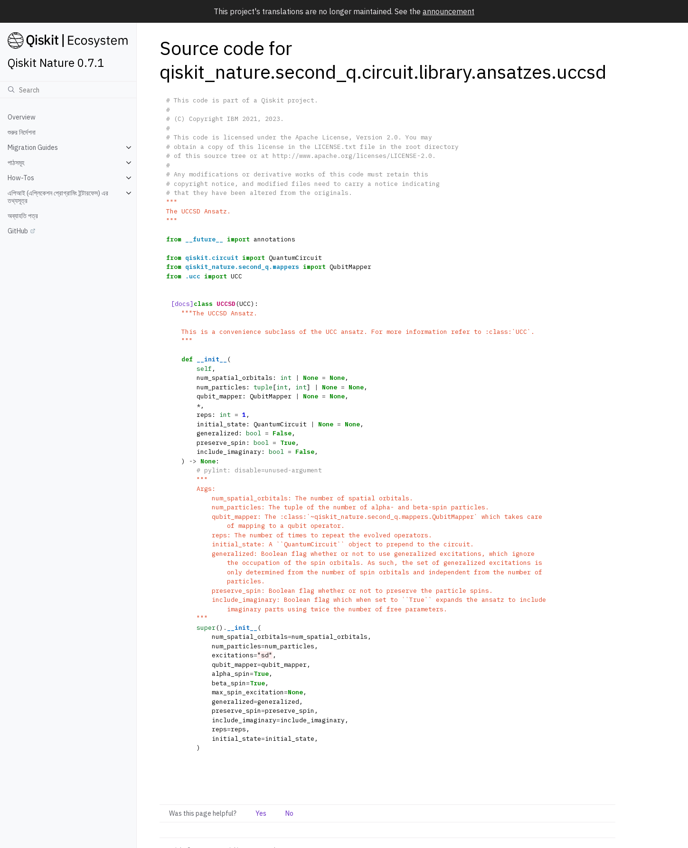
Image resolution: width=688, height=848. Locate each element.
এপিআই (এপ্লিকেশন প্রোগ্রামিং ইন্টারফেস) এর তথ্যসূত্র (58, 197)
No (289, 813)
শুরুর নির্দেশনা (22, 132)
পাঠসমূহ (16, 162)
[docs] (182, 304)
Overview (22, 117)
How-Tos (21, 178)
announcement (448, 11)
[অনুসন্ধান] (68, 89)
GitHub (18, 231)
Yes (260, 813)
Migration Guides (33, 147)
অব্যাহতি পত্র (23, 216)
